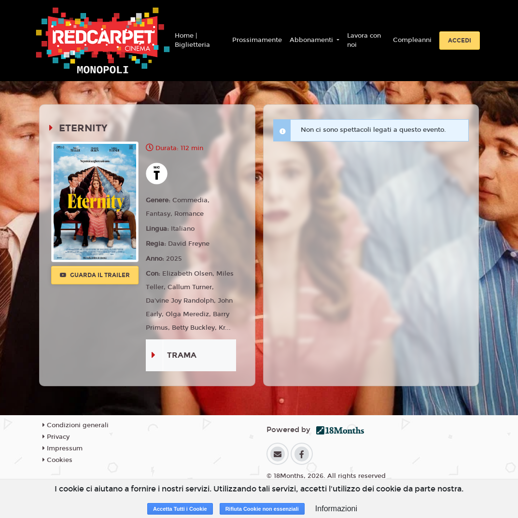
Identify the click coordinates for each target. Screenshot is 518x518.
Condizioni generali (75, 425)
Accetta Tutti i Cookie (180, 509)
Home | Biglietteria (192, 40)
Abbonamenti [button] (312, 40)
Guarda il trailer (95, 275)
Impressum (62, 448)
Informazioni (336, 508)
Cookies (57, 460)
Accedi (459, 40)
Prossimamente (257, 40)
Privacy (56, 437)
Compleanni (412, 40)
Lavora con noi (364, 40)
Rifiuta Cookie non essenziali (262, 509)
